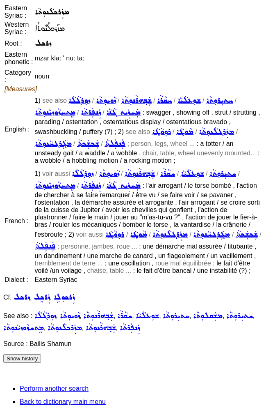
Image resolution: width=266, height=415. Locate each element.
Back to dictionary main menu (63, 401)
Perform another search (54, 388)
